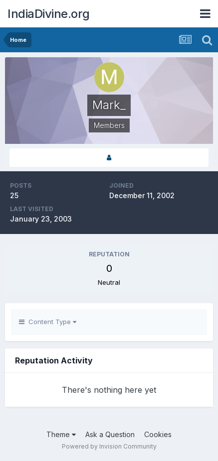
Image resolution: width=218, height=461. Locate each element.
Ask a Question (110, 434)
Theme (61, 434)
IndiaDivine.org (48, 13)
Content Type (47, 322)
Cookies (158, 434)
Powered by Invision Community (109, 446)
